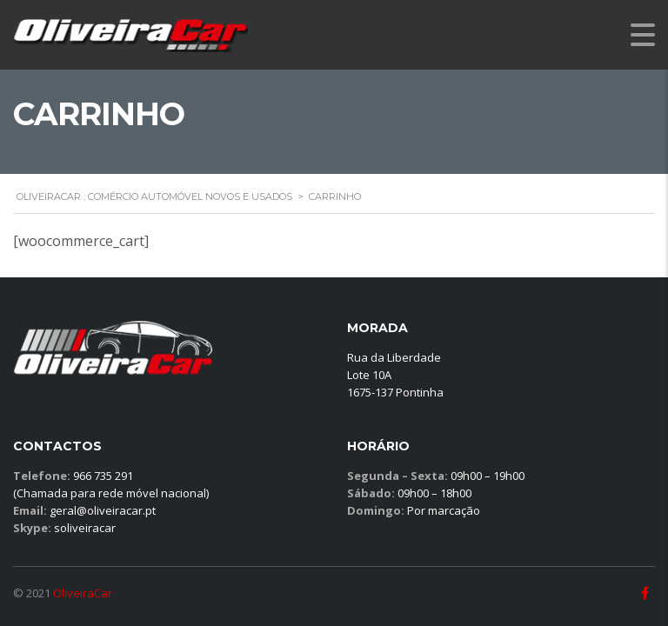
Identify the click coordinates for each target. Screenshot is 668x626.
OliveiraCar (82, 593)
